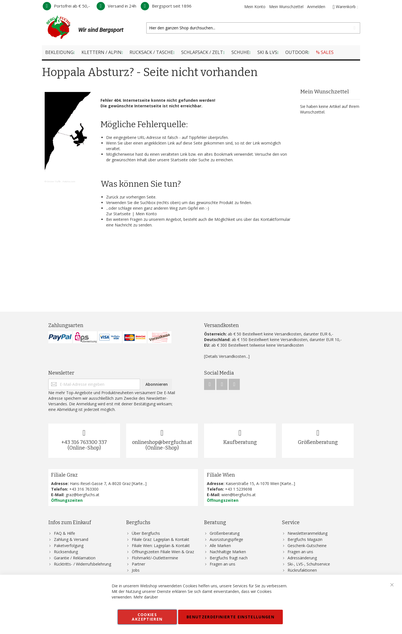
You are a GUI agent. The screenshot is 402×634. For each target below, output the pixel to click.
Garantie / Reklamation (74, 557)
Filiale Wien (221, 475)
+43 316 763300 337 (84, 442)
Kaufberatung (240, 442)
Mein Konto (254, 6)
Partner (138, 564)
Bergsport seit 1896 (166, 6)
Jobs (136, 570)
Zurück (112, 197)
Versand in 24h (116, 6)
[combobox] (253, 28)
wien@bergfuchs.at (238, 494)
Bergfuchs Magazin (305, 539)
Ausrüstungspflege (226, 539)
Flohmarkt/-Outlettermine (155, 557)
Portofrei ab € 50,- (66, 6)
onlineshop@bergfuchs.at (162, 442)
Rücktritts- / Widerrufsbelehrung (82, 564)
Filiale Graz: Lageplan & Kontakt (160, 539)
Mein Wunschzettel (286, 6)
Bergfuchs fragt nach (229, 557)
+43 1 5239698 (238, 489)
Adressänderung (302, 557)
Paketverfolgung (68, 545)
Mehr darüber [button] (145, 597)
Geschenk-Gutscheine (307, 545)
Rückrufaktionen (302, 570)
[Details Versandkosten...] (227, 356)
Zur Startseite (118, 213)
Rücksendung (66, 551)
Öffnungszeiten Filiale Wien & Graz (163, 551)
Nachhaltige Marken (228, 551)
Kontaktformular (275, 219)
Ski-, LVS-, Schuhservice (309, 564)
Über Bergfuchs (146, 533)
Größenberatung (318, 442)
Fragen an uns (222, 564)
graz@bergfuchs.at (82, 494)
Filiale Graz (64, 475)
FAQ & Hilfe (64, 533)
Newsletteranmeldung (307, 533)
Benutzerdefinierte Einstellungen (230, 616)
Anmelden (316, 6)
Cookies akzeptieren (147, 617)
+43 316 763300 (84, 489)
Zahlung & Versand (71, 539)
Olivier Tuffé (54, 181)
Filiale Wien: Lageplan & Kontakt (161, 545)
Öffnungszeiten (67, 500)
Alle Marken (220, 545)
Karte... (139, 483)
